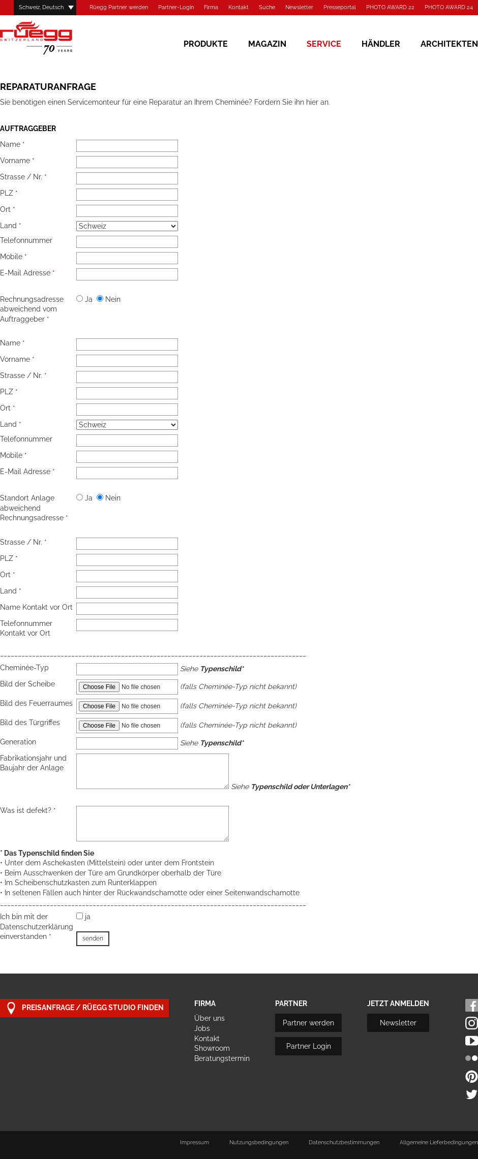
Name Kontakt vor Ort (36, 607)
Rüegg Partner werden (118, 7)
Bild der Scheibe (27, 684)
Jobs (202, 1028)
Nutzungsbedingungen (258, 1142)
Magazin (267, 44)
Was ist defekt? (28, 810)
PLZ (9, 193)
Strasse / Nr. (23, 177)
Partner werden (308, 1023)
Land (10, 226)
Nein (109, 299)
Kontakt (238, 7)
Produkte (206, 44)
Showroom (212, 1048)
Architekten (449, 44)
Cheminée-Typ (24, 668)
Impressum (194, 1142)
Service (324, 44)
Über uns (209, 1018)
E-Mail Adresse (27, 273)
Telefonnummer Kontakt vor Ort (26, 628)
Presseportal (339, 7)
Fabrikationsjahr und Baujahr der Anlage (33, 763)
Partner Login (308, 1046)
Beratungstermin (222, 1058)
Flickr (471, 1058)
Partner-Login (176, 7)
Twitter (471, 1094)
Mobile (13, 257)
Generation (18, 742)
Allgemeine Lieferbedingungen (439, 1142)
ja (83, 917)
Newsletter (299, 7)
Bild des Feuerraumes (36, 703)
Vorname (17, 160)
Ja (84, 299)
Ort (7, 209)
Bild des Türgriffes (30, 722)
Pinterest (471, 1076)
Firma (211, 7)
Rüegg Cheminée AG (51, 37)
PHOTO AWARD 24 (449, 7)
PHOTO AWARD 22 (390, 7)
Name (12, 144)
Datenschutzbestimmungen (344, 1142)
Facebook (471, 1005)
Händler (381, 44)
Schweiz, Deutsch (41, 7)
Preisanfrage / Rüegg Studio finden (84, 1008)
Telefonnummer (26, 240)
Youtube (471, 1041)
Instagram (471, 1023)
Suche (267, 7)
